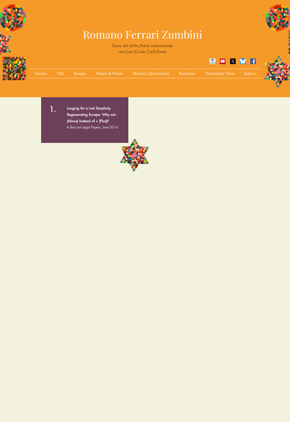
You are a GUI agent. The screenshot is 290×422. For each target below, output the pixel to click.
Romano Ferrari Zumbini (142, 34)
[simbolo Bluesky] (243, 61)
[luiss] (212, 61)
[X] (233, 61)
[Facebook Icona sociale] (253, 61)
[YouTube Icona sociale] (222, 61)
